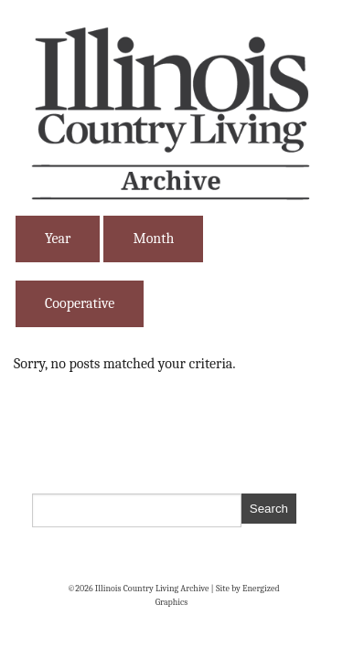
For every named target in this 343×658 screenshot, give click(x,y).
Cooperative (79, 303)
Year (57, 238)
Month (153, 238)
